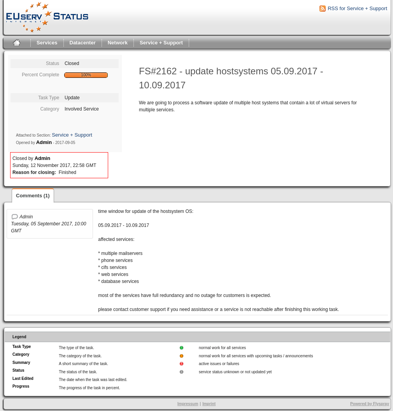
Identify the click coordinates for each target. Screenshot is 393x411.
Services (47, 43)
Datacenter (83, 43)
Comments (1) (33, 195)
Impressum (187, 404)
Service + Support (161, 43)
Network (118, 43)
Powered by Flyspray (369, 404)
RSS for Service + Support (357, 8)
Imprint (209, 404)
